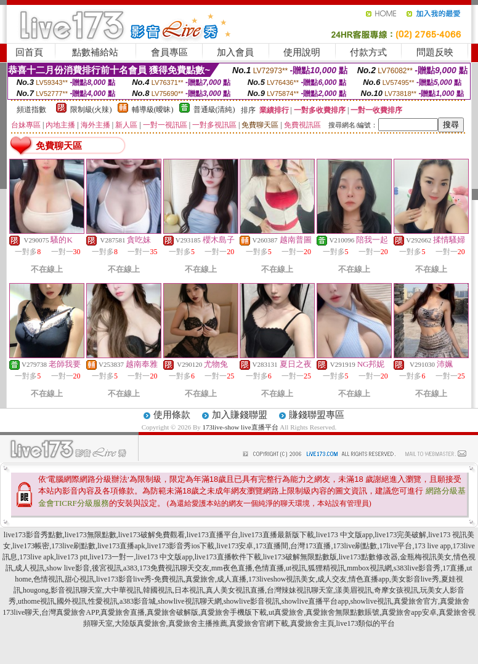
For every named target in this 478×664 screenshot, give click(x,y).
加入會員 (235, 52)
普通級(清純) (214, 109)
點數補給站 (95, 52)
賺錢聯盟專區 (316, 415)
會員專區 (169, 52)
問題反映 (434, 52)
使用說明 (301, 52)
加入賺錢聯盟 (239, 415)
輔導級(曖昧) (153, 109)
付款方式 (368, 52)
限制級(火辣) (91, 109)
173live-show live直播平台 (240, 427)
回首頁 (29, 52)
